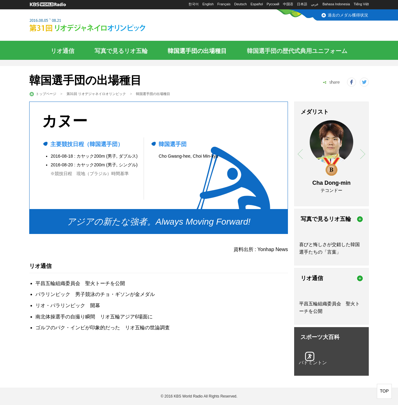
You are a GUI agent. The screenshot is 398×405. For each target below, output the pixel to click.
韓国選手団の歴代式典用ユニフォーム (297, 51)
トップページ (46, 94)
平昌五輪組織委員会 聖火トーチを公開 (80, 283)
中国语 (288, 4)
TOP (384, 390)
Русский (272, 4)
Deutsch (240, 4)
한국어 (193, 4)
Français (223, 4)
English (208, 4)
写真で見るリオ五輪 (121, 51)
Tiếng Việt (361, 4)
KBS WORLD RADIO (48, 4)
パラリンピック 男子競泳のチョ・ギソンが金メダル (95, 294)
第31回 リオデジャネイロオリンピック (96, 94)
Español (257, 4)
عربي (315, 4)
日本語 (302, 4)
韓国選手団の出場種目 (197, 51)
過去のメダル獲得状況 (348, 15)
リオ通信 (62, 51)
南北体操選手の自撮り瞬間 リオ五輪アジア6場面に (94, 316)
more (360, 219)
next (362, 154)
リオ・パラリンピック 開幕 (67, 305)
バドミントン (313, 362)
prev (300, 154)
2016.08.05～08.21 (102, 25)
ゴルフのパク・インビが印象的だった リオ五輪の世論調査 (102, 327)
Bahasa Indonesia (336, 4)
